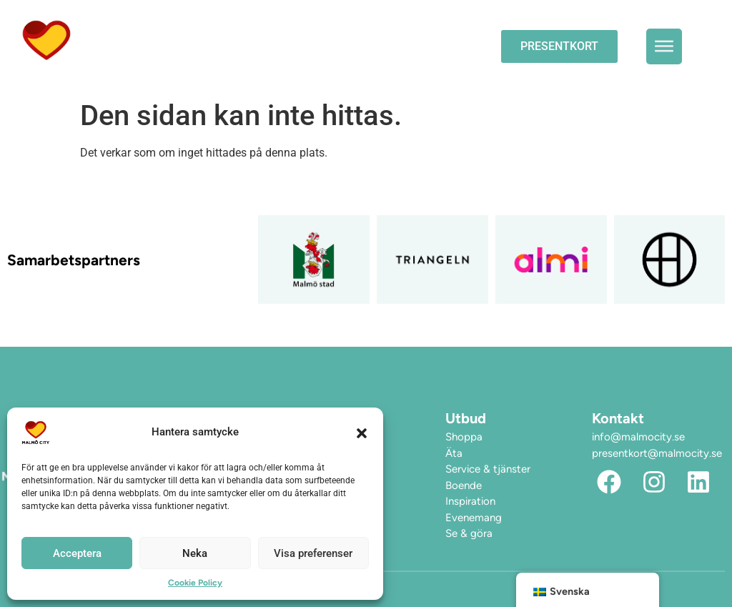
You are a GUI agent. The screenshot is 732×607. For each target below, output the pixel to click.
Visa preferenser (313, 553)
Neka (194, 553)
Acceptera (77, 553)
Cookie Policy (195, 583)
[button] (362, 432)
